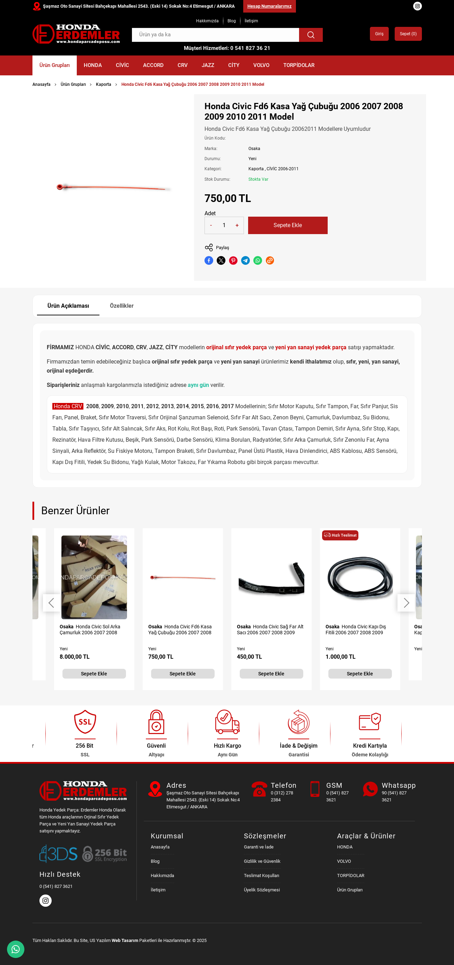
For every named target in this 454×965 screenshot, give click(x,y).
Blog (232, 20)
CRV (183, 65)
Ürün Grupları (54, 65)
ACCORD (153, 65)
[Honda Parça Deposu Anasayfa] (76, 34)
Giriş (379, 33)
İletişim (251, 20)
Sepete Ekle (288, 225)
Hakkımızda (207, 20)
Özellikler (122, 305)
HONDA (93, 65)
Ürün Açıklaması (68, 305)
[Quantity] (224, 225)
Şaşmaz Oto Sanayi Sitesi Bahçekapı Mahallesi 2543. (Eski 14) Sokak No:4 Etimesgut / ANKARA (139, 6)
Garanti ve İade (259, 847)
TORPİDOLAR (298, 65)
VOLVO (261, 65)
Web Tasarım (125, 940)
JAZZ (208, 65)
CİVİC (122, 65)
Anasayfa (41, 84)
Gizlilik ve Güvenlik (262, 861)
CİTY (233, 65)
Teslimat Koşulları (261, 875)
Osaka (254, 148)
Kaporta (103, 84)
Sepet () (408, 33)
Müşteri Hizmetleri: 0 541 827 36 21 (227, 48)
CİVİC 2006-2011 (283, 168)
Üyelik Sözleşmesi (262, 889)
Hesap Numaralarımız (269, 6)
